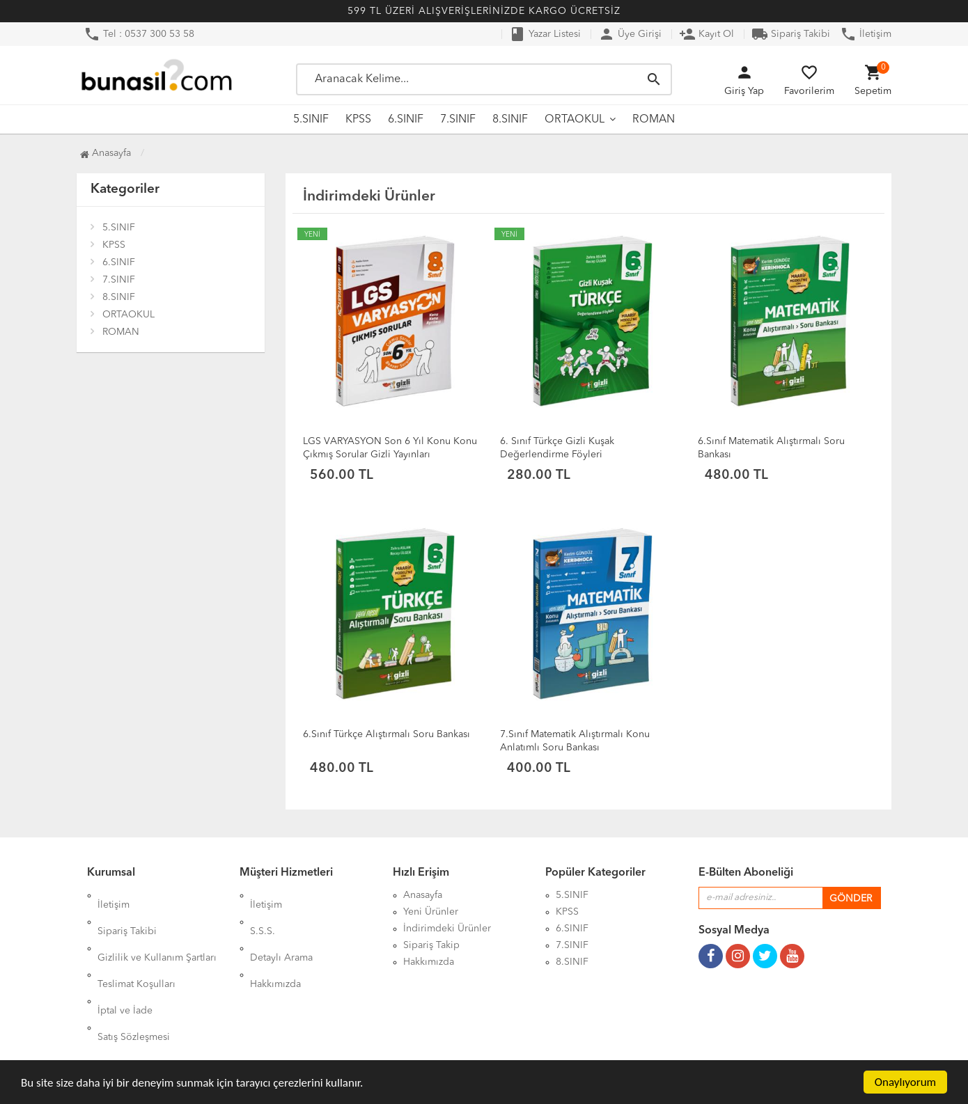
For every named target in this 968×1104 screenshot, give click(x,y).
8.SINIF (510, 119)
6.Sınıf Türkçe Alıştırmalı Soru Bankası (386, 734)
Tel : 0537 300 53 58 (139, 34)
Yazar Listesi (545, 34)
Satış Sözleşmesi (133, 979)
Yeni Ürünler (430, 912)
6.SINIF (405, 119)
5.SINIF (311, 119)
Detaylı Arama (281, 928)
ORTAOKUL (574, 119)
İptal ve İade (125, 962)
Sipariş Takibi (790, 34)
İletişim (865, 34)
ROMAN (653, 119)
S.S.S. (262, 912)
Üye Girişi (630, 34)
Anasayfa (105, 153)
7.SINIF (458, 119)
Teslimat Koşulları (136, 945)
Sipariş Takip (431, 945)
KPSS (358, 119)
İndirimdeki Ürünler (447, 928)
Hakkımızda (275, 945)
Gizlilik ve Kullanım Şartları (157, 928)
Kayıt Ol (706, 34)
